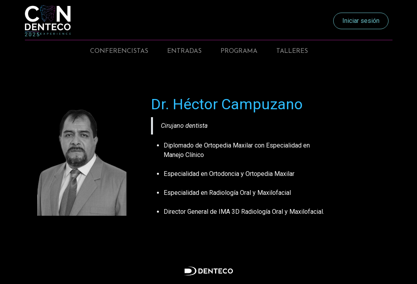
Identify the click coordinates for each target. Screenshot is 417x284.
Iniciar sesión (360, 20)
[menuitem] (119, 51)
